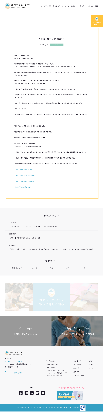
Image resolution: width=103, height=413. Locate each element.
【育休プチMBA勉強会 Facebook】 (26, 175)
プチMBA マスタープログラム (55, 370)
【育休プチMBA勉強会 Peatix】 (25, 169)
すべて (85, 268)
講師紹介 (74, 6)
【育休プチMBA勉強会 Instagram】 (26, 181)
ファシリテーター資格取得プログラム (57, 373)
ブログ (56, 45)
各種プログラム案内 (52, 364)
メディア (68, 268)
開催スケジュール (17, 268)
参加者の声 (56, 6)
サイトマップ (93, 368)
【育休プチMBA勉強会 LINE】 (24, 187)
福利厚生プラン (17, 376)
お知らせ (34, 268)
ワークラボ (65, 6)
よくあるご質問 (92, 6)
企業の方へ (82, 6)
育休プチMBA (51, 367)
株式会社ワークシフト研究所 (15, 364)
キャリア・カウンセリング (54, 375)
